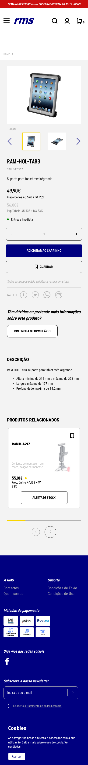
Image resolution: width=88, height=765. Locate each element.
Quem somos (13, 593)
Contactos (11, 588)
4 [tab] (72, 520)
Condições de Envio (62, 588)
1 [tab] (16, 520)
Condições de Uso (61, 593)
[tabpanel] (31, 142)
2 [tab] (34, 520)
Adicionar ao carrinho (44, 250)
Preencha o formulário (32, 331)
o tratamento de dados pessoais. (43, 706)
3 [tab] (53, 520)
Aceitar (16, 756)
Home (7, 54)
